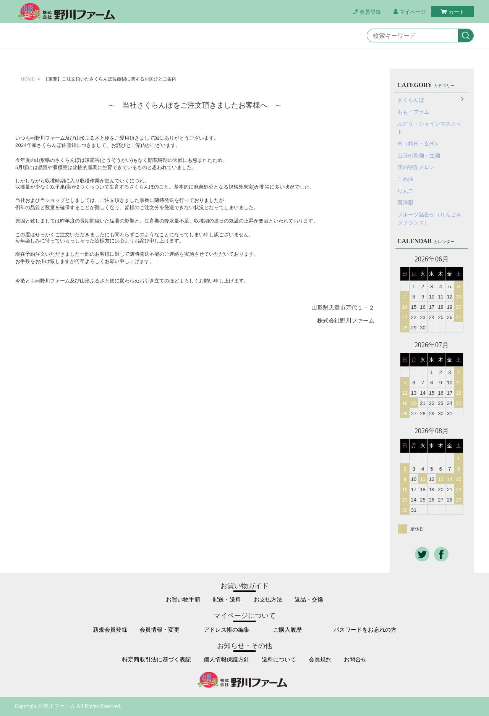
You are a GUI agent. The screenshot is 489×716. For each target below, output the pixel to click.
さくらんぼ (410, 100)
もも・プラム (413, 112)
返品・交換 (309, 600)
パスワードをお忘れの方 (365, 630)
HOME (27, 79)
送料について (279, 660)
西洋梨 (405, 203)
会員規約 (320, 660)
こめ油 (405, 179)
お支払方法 (268, 600)
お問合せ (355, 660)
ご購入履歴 (287, 630)
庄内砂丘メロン (416, 167)
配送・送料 (226, 600)
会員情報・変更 (159, 630)
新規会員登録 (110, 630)
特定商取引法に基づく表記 (156, 660)
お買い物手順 (183, 600)
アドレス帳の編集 (226, 630)
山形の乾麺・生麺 (418, 155)
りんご (405, 191)
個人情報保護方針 (226, 660)
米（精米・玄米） (418, 144)
